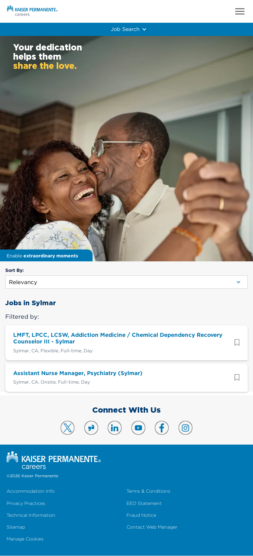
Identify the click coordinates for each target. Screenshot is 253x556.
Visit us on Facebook (161, 427)
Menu (239, 11)
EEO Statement (144, 503)
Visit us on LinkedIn (114, 427)
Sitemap (16, 527)
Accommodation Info (31, 491)
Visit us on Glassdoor (91, 427)
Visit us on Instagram (185, 427)
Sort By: (14, 270)
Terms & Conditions (148, 491)
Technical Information (31, 515)
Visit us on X (67, 427)
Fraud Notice (141, 515)
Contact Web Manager (152, 527)
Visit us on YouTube (138, 427)
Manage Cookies (25, 539)
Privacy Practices (26, 503)
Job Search (125, 29)
